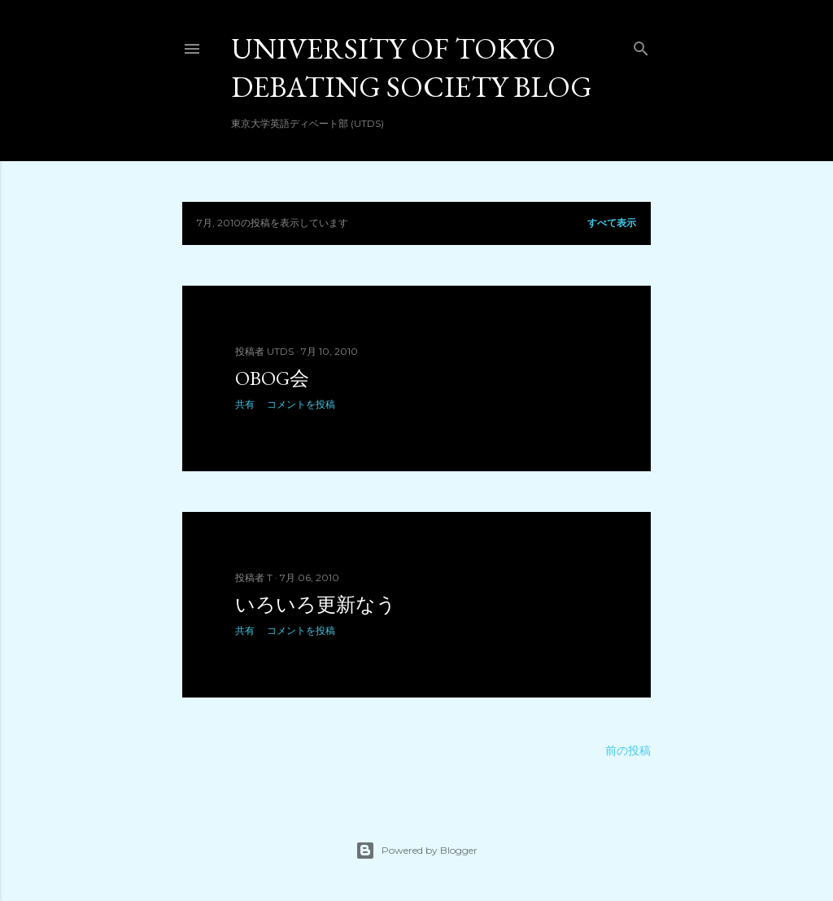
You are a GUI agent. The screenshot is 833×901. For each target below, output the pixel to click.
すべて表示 (611, 223)
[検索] (641, 45)
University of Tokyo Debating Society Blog (411, 67)
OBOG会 (272, 378)
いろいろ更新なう (315, 604)
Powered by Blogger (416, 850)
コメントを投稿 (301, 404)
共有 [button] (245, 404)
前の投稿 (628, 750)
